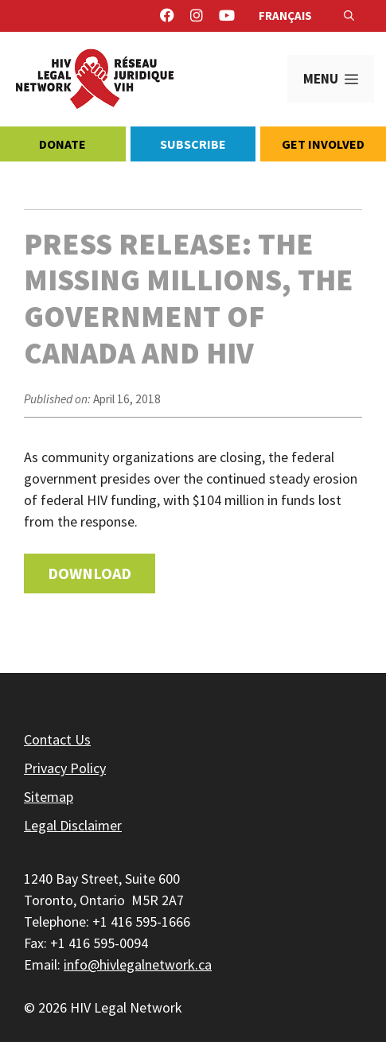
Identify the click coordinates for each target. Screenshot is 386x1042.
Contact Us (57, 739)
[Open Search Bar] (349, 16)
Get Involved (323, 144)
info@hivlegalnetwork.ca (138, 964)
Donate (62, 144)
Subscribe (193, 144)
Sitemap (48, 796)
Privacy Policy (65, 768)
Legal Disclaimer (73, 825)
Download (89, 573)
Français (285, 15)
